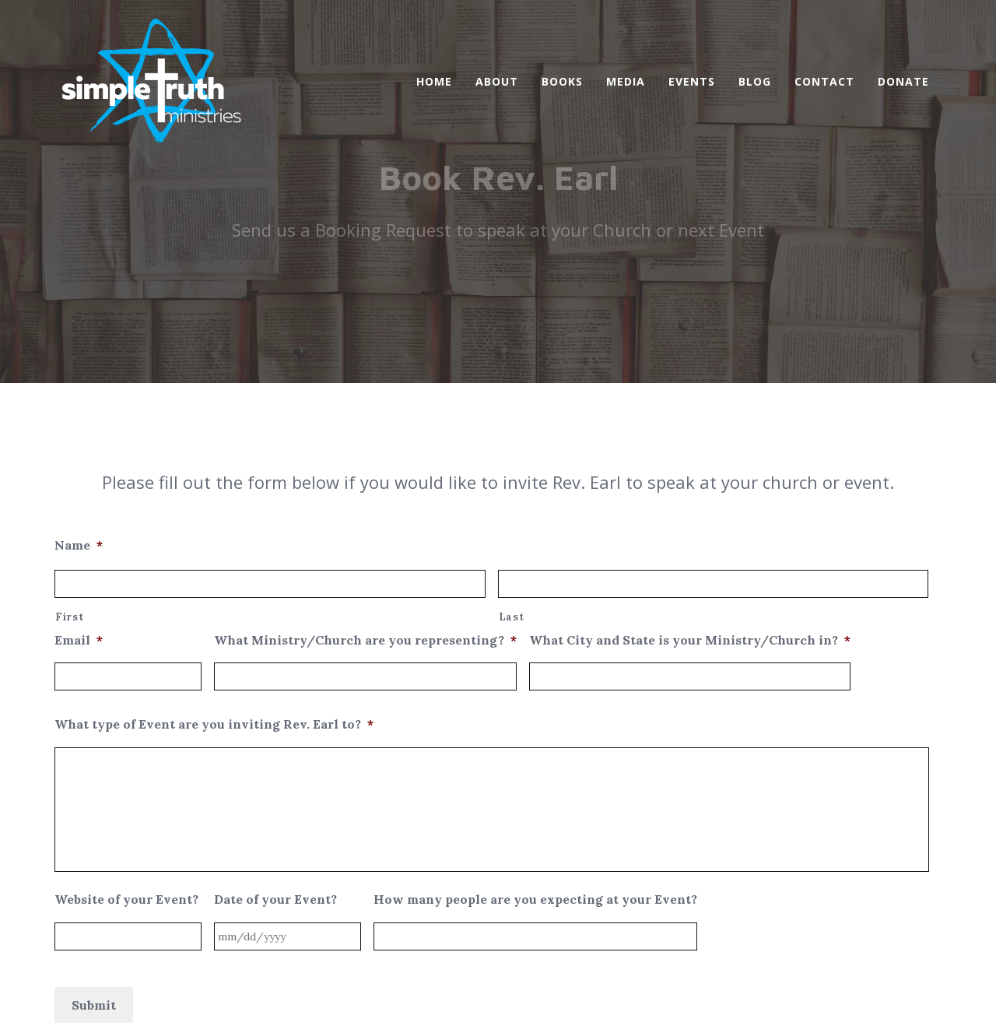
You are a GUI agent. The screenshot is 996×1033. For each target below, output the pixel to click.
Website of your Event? (126, 735)
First (69, 452)
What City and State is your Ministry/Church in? (689, 475)
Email (78, 475)
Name (78, 380)
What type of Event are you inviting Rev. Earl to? (214, 559)
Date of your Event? (275, 735)
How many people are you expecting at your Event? (535, 735)
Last (511, 452)
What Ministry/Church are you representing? (365, 475)
